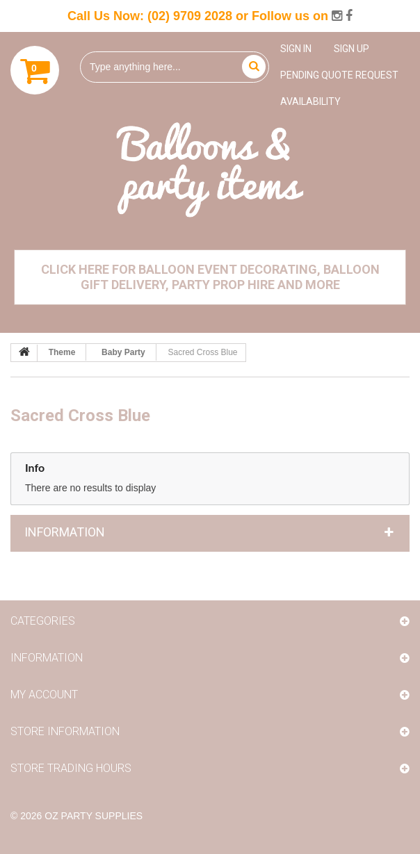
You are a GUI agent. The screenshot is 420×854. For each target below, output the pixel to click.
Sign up (351, 48)
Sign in (296, 48)
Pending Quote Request (339, 75)
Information (64, 532)
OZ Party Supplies (94, 815)
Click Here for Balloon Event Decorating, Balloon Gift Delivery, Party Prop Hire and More (210, 277)
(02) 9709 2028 (189, 16)
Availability (310, 101)
